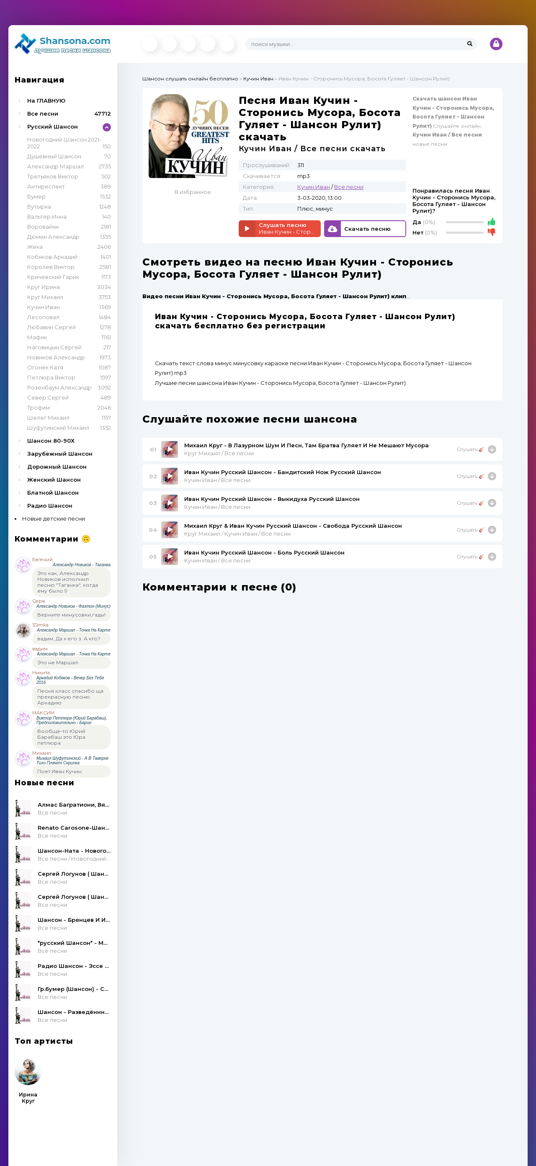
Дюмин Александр (53, 236)
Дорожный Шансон (57, 466)
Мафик (37, 337)
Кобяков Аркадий (52, 256)
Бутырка (39, 206)
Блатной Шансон (53, 492)
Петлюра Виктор (51, 377)
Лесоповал (43, 317)
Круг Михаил (45, 297)
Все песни (42, 113)
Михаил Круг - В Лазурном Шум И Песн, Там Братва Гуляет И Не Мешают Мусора (306, 445)
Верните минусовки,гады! (71, 614)
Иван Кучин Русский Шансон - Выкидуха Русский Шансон (272, 498)
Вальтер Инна (47, 216)
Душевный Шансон (54, 156)
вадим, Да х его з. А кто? (68, 638)
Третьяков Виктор (52, 176)
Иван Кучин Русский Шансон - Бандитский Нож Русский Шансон (282, 472)
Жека (35, 246)
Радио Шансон (49, 505)
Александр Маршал (55, 166)
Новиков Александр (56, 357)
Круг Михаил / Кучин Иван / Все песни (237, 533)
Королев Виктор (51, 266)
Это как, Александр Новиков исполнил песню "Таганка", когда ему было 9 (67, 582)
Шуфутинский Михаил (58, 427)
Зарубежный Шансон (60, 453)
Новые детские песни (53, 518)
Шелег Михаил (48, 417)
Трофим (38, 407)
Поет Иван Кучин (59, 771)
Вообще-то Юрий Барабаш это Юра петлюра (61, 737)
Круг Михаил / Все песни (219, 453)
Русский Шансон (52, 126)
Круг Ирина (43, 287)
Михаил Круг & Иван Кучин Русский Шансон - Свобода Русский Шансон (293, 525)
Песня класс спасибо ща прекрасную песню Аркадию (70, 697)
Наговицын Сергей (54, 347)
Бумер (36, 196)
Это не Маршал (57, 662)
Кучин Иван (43, 307)
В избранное (193, 191)
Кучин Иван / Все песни (217, 480)
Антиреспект (46, 186)
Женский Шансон (54, 479)
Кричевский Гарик (53, 276)
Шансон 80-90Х (51, 440)
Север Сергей (48, 397)
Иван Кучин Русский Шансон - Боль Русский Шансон (264, 552)
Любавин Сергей (51, 327)
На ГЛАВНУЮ (46, 100)
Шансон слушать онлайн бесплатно (190, 78)
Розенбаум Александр (59, 387)
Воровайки (43, 226)
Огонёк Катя (45, 367)
